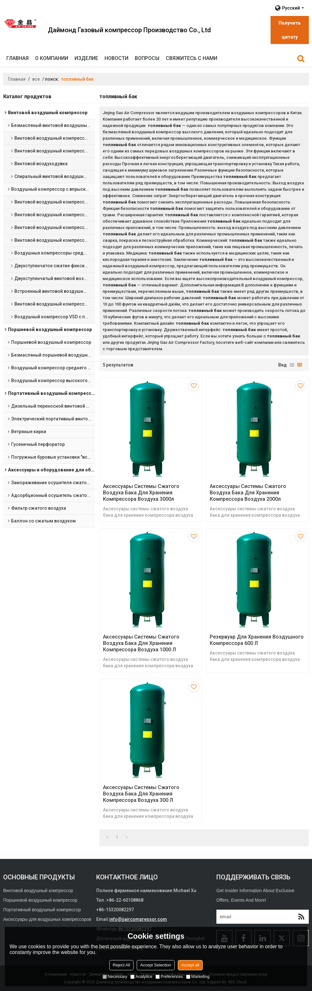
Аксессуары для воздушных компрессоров (47, 919)
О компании (51, 58)
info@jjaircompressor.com (138, 919)
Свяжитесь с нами (191, 58)
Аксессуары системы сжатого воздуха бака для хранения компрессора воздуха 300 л (141, 793)
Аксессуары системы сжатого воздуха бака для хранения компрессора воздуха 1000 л (141, 643)
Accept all (190, 965)
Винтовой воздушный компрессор (38, 890)
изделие (86, 58)
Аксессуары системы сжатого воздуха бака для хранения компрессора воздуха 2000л (248, 492)
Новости (116, 58)
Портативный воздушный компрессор (42, 909)
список (292, 365)
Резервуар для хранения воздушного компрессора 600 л (257, 640)
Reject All (121, 965)
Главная (17, 58)
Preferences (169, 976)
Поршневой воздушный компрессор (40, 900)
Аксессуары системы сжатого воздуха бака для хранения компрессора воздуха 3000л (141, 492)
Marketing (197, 976)
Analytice (141, 976)
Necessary (115, 976)
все (36, 79)
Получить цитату (290, 30)
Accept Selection (155, 965)
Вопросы (147, 58)
